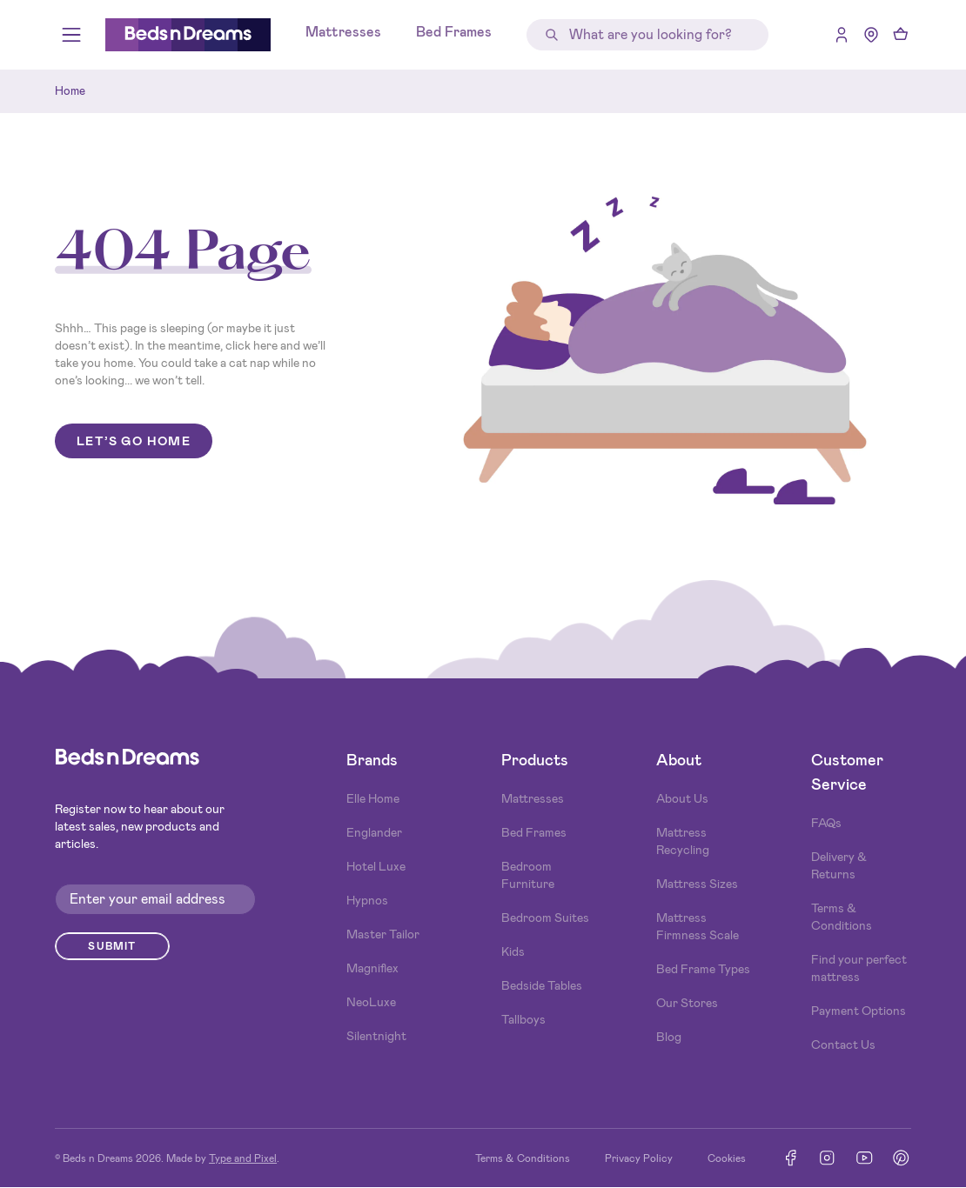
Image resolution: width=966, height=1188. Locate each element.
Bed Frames (454, 32)
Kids (513, 951)
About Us (682, 798)
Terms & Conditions (841, 916)
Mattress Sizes (697, 883)
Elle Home (372, 798)
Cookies (727, 1158)
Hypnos (367, 900)
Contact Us (843, 1044)
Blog (668, 1037)
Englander (374, 832)
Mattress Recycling (682, 841)
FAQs (826, 823)
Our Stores (687, 1003)
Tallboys (523, 1019)
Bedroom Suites (545, 917)
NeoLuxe (371, 1002)
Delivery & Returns (839, 865)
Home (70, 90)
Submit (112, 946)
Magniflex (372, 968)
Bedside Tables (541, 985)
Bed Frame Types (703, 969)
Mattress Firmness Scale (697, 926)
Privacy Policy (639, 1158)
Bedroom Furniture (527, 874)
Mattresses (343, 32)
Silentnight (376, 1036)
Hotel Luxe (376, 866)
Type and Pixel (243, 1158)
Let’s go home (134, 441)
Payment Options (858, 1010)
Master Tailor (382, 934)
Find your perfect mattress (859, 967)
